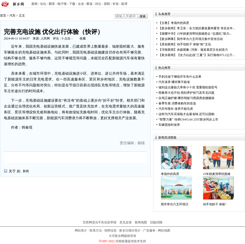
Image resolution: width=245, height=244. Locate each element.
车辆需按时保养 (169, 125)
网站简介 (81, 230)
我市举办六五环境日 (174, 204)
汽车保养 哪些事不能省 (174, 82)
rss (240, 4)
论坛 (43, 4)
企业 (81, 4)
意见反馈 (125, 222)
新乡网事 (168, 39)
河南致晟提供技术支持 (130, 241)
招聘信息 (110, 230)
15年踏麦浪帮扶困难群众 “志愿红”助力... (204, 33)
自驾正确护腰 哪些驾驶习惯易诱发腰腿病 (186, 98)
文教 (165, 23)
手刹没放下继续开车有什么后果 (179, 76)
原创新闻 (168, 44)
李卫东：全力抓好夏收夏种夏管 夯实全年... (206, 28)
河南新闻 (168, 49)
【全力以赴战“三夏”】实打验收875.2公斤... (206, 55)
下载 (72, 4)
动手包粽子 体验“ (214, 204)
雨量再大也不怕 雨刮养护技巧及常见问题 (186, 92)
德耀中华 (168, 33)
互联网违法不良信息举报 (99, 222)
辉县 (90, 4)
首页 (3, 15)
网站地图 (164, 230)
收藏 (83, 38)
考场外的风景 (180, 23)
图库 (52, 4)
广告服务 (149, 230)
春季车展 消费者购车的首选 (177, 103)
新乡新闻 (168, 28)
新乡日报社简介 (130, 230)
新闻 (34, 4)
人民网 (45, 38)
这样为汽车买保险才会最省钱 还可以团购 (186, 114)
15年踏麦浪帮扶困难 (216, 174)
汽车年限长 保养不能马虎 (175, 109)
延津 (124, 4)
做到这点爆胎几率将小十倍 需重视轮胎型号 (187, 87)
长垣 (116, 4)
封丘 (98, 4)
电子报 (62, 4)
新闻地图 (141, 222)
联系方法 (96, 230)
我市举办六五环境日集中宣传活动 (200, 39)
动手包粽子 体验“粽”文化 (194, 44)
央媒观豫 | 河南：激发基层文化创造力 (202, 49)
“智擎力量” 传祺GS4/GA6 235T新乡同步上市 (188, 119)
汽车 (12, 15)
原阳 (107, 4)
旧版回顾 (156, 222)
